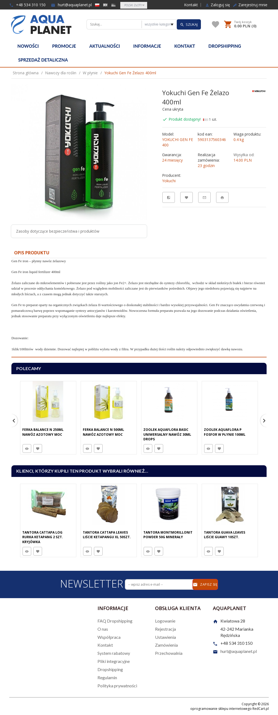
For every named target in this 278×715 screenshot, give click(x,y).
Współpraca (109, 637)
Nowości (28, 46)
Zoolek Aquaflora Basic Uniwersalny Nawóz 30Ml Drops (167, 434)
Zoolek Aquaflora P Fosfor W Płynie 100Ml (224, 432)
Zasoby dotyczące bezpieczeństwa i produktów (57, 231)
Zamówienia (166, 644)
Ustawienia (165, 637)
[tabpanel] (139, 307)
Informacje (147, 46)
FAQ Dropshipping (114, 620)
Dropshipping (224, 46)
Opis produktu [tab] (31, 253)
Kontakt (191, 5)
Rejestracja (165, 628)
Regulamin (107, 677)
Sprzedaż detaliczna (43, 59)
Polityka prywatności (117, 685)
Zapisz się (205, 584)
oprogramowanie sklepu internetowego (221, 708)
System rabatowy (113, 653)
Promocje (64, 46)
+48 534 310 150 (27, 4)
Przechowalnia (168, 653)
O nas (102, 628)
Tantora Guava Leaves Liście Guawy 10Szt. (224, 534)
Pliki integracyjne (113, 661)
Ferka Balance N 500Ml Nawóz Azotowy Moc (103, 432)
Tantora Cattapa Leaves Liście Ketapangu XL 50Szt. (107, 534)
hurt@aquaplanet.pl (71, 4)
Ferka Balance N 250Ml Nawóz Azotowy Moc (43, 432)
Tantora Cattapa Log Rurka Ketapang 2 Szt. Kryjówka (42, 537)
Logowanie (165, 620)
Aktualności (104, 46)
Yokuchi (169, 180)
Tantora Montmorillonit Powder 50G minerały (167, 534)
